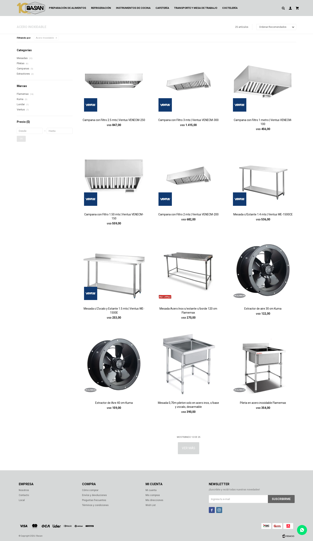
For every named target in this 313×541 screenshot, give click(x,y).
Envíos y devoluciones (94, 495)
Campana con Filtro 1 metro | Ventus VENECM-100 (263, 122)
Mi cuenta (151, 490)
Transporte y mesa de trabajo (195, 7)
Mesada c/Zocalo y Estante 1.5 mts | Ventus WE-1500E (114, 310)
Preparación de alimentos (67, 7)
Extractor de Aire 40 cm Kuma (114, 402)
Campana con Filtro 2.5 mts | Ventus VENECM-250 (114, 120)
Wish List (151, 505)
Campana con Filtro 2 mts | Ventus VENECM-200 (188, 214)
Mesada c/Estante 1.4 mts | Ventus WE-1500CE (263, 214)
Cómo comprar (90, 490)
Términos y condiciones (95, 505)
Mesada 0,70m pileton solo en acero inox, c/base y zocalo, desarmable (188, 404)
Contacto (24, 495)
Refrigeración (101, 7)
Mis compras (153, 495)
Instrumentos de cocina (133, 7)
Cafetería (162, 7)
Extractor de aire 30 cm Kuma (262, 308)
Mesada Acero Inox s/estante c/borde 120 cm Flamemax (188, 310)
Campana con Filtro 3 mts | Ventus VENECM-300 (188, 120)
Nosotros (24, 490)
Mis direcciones (154, 500)
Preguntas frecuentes (94, 500)
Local (22, 500)
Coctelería (230, 7)
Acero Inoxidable (45, 38)
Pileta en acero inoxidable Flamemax (263, 402)
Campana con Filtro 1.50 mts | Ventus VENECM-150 (114, 216)
